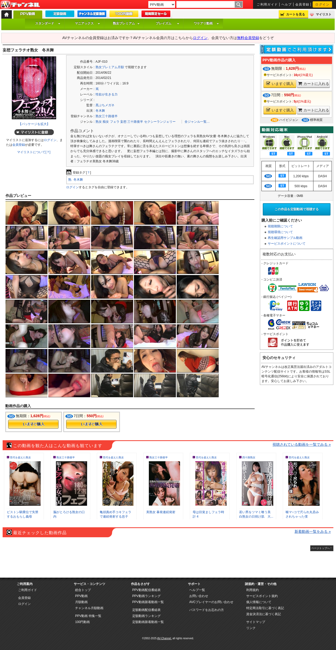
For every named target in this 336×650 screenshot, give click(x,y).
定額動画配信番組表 (146, 610)
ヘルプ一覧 (197, 590)
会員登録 (302, 4)
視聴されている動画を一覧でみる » (301, 444)
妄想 (123, 121)
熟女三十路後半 (107, 116)
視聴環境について (280, 232)
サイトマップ (255, 622)
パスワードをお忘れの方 (206, 610)
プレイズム (167, 23)
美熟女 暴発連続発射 (160, 512)
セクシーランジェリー (160, 121)
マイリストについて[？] (33, 152)
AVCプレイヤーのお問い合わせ (211, 602)
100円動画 (82, 622)
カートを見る (295, 14)
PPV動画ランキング (146, 596)
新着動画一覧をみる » (313, 531)
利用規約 (252, 590)
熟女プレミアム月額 (110, 67)
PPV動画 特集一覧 (88, 616)
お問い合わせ (198, 596)
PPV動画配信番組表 (146, 590)
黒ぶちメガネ (105, 105)
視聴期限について (280, 226)
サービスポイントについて (287, 243)
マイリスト (324, 14)
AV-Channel (20, 5)
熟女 (99, 121)
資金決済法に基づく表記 (263, 614)
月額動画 (81, 602)
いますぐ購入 (280, 83)
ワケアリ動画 (206, 23)
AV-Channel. (164, 638)
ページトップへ (320, 548)
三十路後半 (135, 121)
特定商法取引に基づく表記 (265, 608)
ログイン (322, 4)
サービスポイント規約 (262, 596)
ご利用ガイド (267, 4)
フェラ (114, 121)
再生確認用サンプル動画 (285, 238)
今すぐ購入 (33, 424)
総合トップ (83, 590)
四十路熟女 (248, 457)
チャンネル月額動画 (89, 608)
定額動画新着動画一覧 (148, 622)
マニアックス (87, 23)
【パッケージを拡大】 (34, 124)
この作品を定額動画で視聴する (297, 209)
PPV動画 (81, 596)
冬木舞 (100, 110)
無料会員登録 (248, 38)
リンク (251, 628)
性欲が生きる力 (107, 94)
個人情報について (258, 602)
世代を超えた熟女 (20, 457)
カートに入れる (313, 83)
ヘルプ (286, 4)
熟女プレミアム (126, 23)
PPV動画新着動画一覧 (148, 602)
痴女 (106, 121)
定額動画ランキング (146, 616)
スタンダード (47, 23)
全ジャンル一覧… (197, 121)
